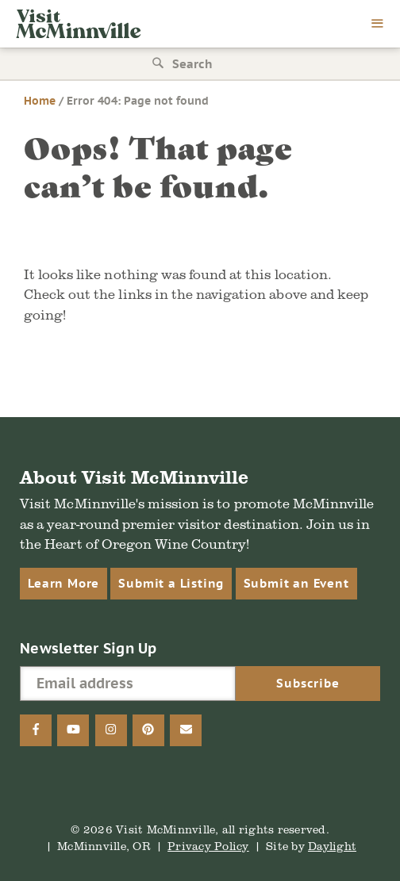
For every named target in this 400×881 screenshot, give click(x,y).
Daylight (332, 845)
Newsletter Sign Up (88, 648)
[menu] (377, 24)
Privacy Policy (208, 845)
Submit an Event (296, 583)
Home (40, 101)
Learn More (63, 583)
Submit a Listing (171, 583)
